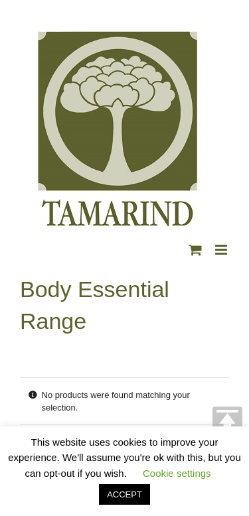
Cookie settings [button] (177, 473)
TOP (227, 421)
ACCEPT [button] (124, 494)
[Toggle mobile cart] (195, 250)
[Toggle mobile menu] (222, 250)
